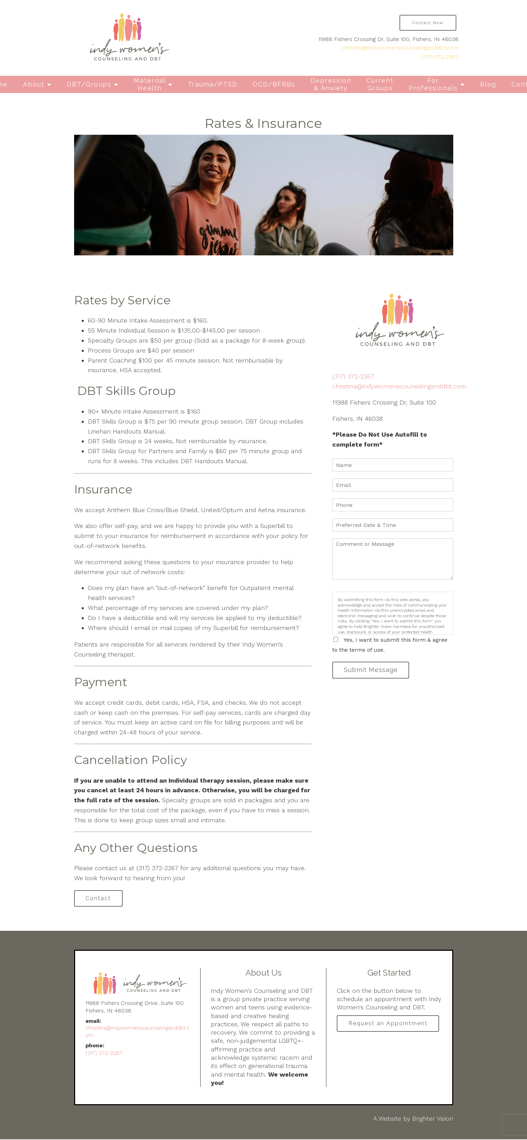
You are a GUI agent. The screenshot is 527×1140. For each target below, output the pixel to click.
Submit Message (372, 670)
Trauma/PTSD (212, 84)
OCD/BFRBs (274, 84)
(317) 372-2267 (439, 56)
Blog (488, 84)
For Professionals (433, 84)
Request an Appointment (389, 1024)
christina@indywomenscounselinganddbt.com (400, 47)
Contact (99, 898)
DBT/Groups (89, 84)
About (33, 84)
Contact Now (428, 22)
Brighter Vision (432, 1119)
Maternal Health (150, 84)
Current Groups (380, 84)
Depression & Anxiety (331, 84)
